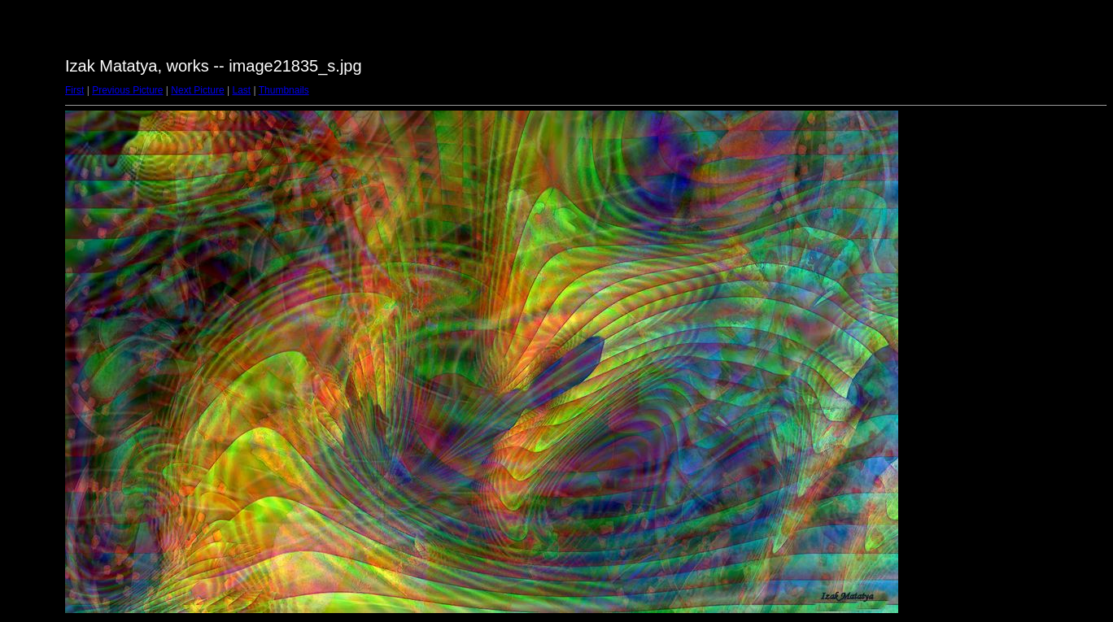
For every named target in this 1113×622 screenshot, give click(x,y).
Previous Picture (127, 90)
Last (241, 90)
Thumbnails (284, 90)
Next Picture (197, 90)
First (74, 90)
